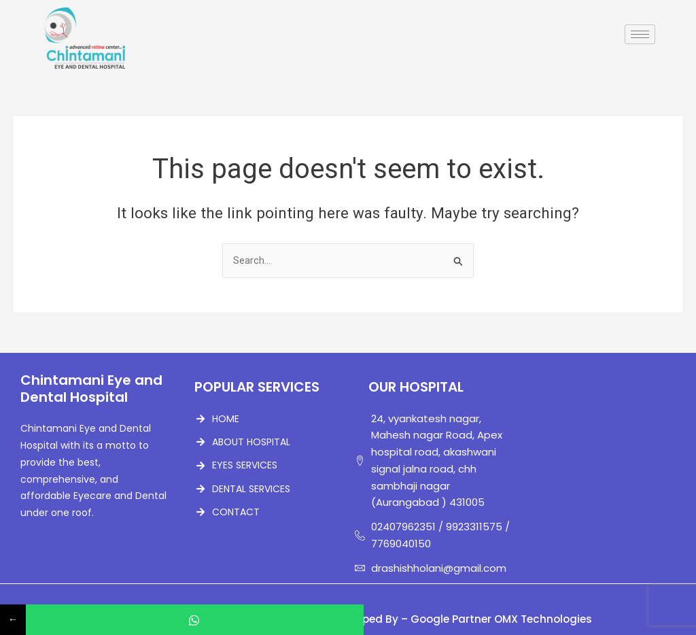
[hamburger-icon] (640, 34)
